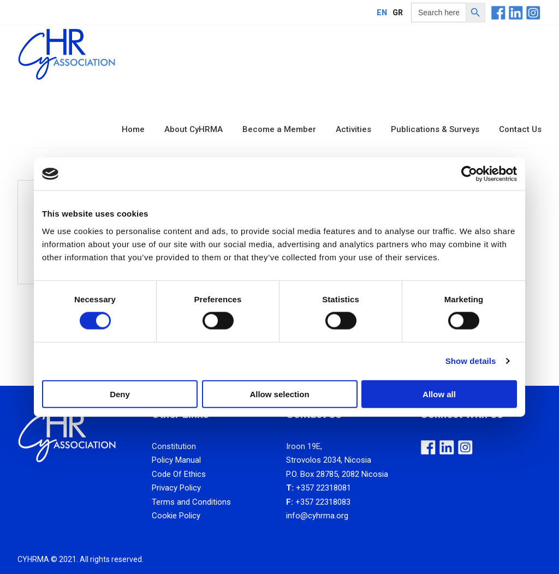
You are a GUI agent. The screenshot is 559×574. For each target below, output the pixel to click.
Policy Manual (176, 460)
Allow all (439, 393)
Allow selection (279, 393)
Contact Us (520, 129)
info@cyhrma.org (317, 516)
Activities (353, 129)
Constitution (174, 446)
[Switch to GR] (398, 12)
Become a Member (279, 129)
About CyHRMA (193, 129)
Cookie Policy (176, 516)
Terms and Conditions (191, 502)
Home (133, 129)
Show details (470, 361)
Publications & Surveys (435, 129)
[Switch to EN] (382, 12)
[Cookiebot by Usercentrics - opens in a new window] (469, 174)
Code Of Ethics (179, 474)
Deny (120, 393)
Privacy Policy (176, 488)
